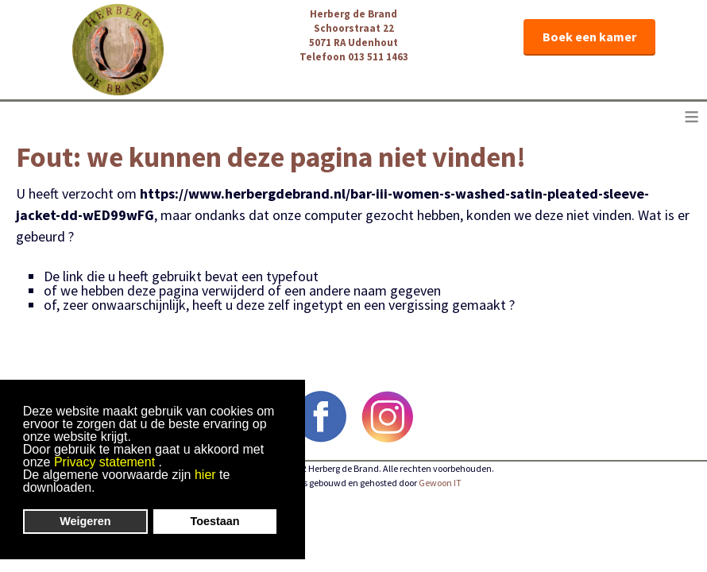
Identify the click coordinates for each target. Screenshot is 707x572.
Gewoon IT (440, 483)
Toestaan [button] (215, 521)
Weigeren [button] (85, 521)
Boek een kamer (589, 36)
